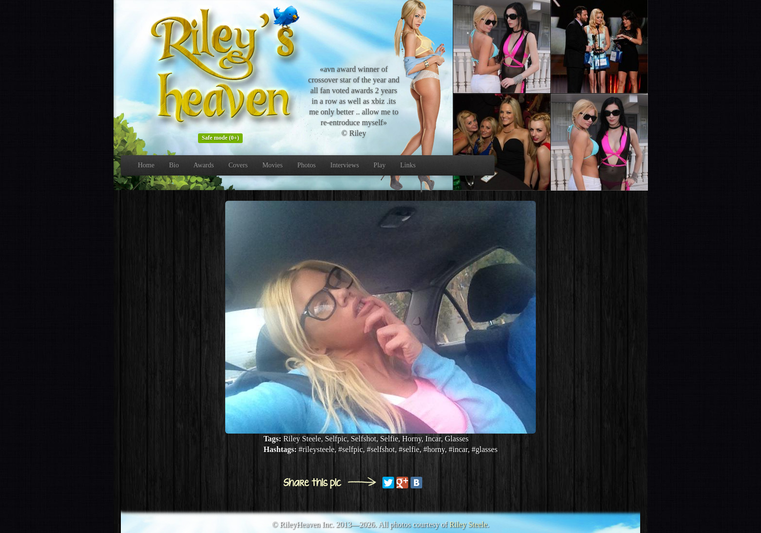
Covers (238, 165)
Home (146, 165)
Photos (306, 165)
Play (380, 165)
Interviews (345, 165)
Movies (272, 165)
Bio (174, 165)
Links (408, 165)
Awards (203, 165)
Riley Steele (468, 524)
